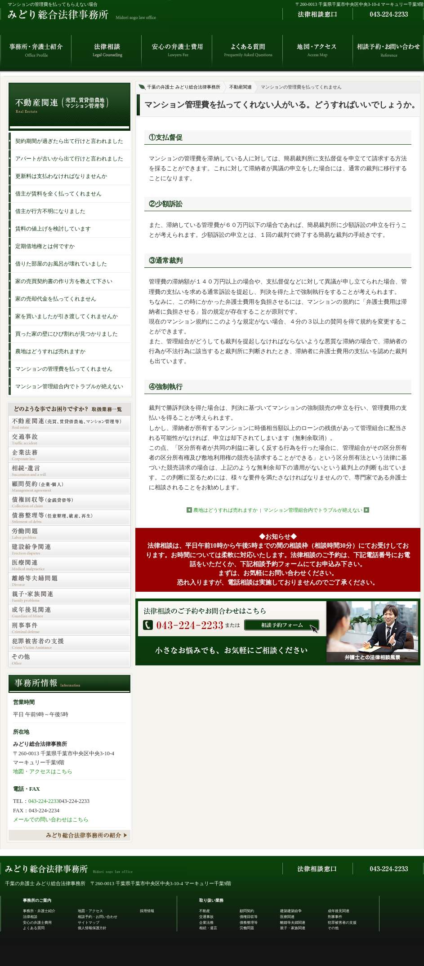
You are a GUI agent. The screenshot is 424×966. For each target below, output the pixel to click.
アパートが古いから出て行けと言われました (69, 158)
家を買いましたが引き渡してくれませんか (66, 316)
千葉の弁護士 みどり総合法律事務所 (183, 86)
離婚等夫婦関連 (292, 923)
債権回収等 (249, 917)
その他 (333, 928)
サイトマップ (88, 923)
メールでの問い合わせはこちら (51, 819)
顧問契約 (247, 911)
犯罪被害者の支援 (342, 923)
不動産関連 (240, 86)
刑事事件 (335, 917)
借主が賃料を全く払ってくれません (58, 194)
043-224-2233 (43, 801)
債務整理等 (249, 923)
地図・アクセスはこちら (42, 771)
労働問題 (247, 928)
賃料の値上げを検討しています (53, 229)
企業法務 (206, 923)
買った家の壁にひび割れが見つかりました (66, 334)
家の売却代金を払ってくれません (55, 299)
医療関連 (287, 917)
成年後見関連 (338, 911)
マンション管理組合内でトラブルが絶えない (312, 510)
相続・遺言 (208, 928)
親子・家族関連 (292, 928)
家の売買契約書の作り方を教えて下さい (63, 281)
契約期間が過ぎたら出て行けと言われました (69, 141)
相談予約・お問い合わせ (97, 917)
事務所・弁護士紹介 (39, 911)
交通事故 (206, 917)
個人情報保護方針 (92, 928)
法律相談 (30, 917)
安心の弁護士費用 (37, 923)
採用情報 (147, 911)
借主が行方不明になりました (50, 211)
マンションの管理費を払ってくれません (63, 369)
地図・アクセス (90, 911)
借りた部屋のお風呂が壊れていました (61, 264)
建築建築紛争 (291, 911)
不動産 (204, 911)
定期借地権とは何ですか (45, 246)
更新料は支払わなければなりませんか (61, 176)
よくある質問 (34, 928)
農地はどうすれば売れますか (225, 510)
